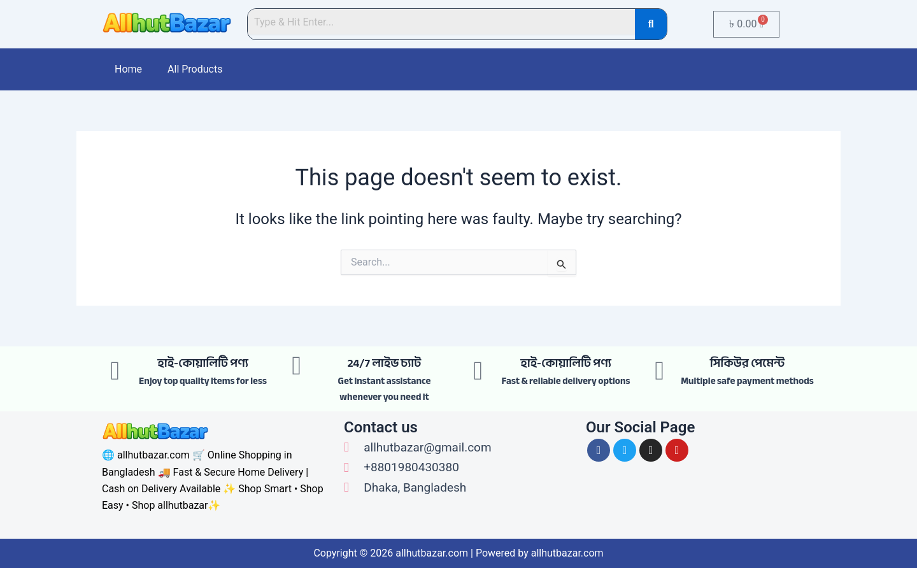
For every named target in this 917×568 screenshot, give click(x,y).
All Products (194, 69)
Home (128, 69)
